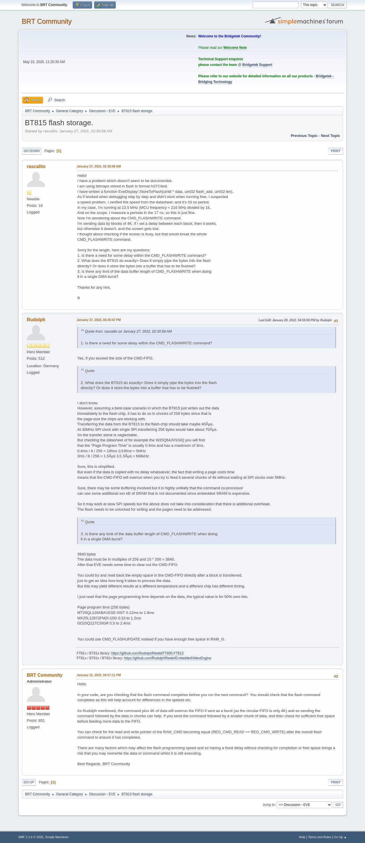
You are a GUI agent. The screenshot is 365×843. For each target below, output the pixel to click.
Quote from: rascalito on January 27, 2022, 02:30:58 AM (128, 331)
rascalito (36, 166)
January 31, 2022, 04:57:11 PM (99, 675)
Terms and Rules (319, 837)
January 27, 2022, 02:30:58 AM (99, 166)
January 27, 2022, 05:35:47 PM (99, 320)
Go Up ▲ (340, 837)
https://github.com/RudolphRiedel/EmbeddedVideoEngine (167, 658)
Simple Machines (56, 837)
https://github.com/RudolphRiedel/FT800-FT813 (147, 653)
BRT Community (47, 21)
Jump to (269, 804)
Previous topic (304, 136)
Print (335, 151)
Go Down (32, 151)
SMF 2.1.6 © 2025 (30, 837)
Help (302, 837)
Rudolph (36, 319)
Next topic (330, 136)
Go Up (29, 782)
